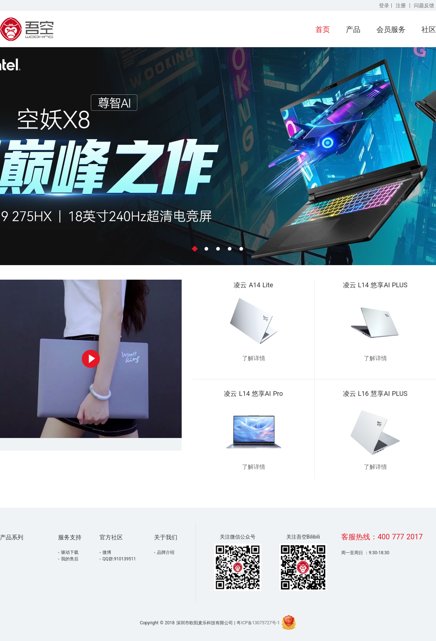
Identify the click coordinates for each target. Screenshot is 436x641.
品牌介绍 (165, 552)
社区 (428, 29)
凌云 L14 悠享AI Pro (253, 393)
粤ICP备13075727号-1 (258, 622)
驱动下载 (69, 552)
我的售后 (69, 558)
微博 (106, 552)
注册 (401, 5)
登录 (384, 5)
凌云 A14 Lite (253, 285)
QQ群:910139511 (119, 558)
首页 (322, 29)
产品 (353, 29)
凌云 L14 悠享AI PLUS (375, 285)
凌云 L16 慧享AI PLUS (375, 393)
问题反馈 (424, 5)
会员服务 (390, 29)
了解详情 (253, 358)
